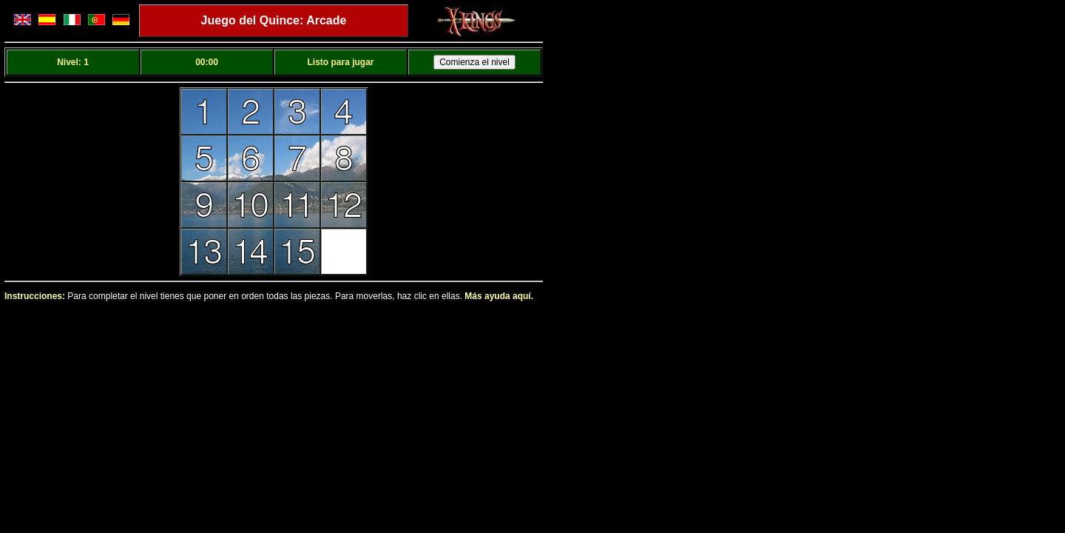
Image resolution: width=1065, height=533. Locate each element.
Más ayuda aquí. (498, 296)
